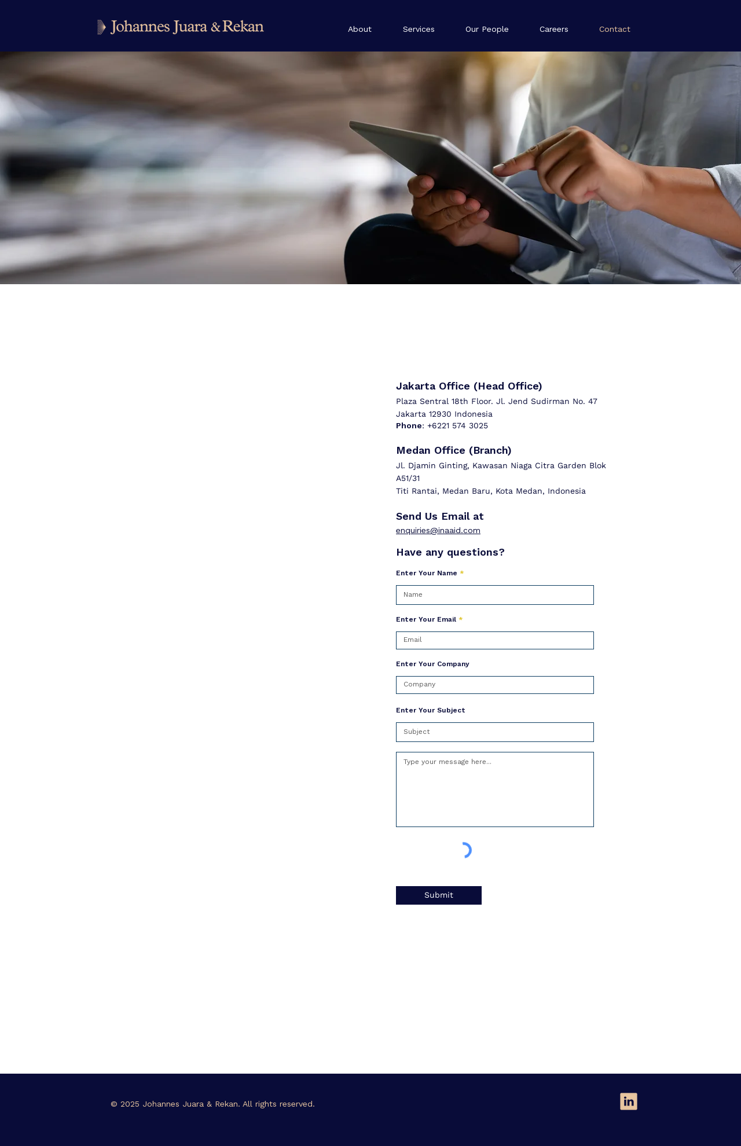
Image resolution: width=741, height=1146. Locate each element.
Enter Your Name (426, 573)
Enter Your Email (426, 619)
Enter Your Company (432, 664)
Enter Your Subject (430, 710)
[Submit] (439, 895)
